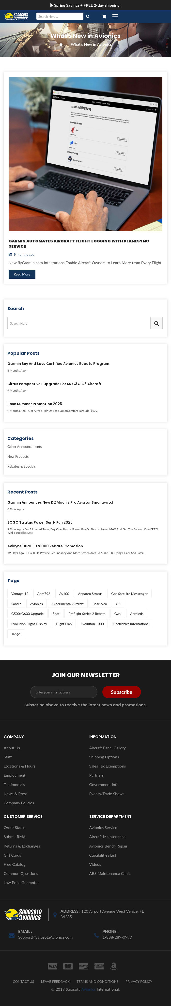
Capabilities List (102, 855)
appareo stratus (90, 594)
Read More (22, 274)
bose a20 (100, 604)
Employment (14, 775)
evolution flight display (29, 624)
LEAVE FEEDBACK (55, 981)
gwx (117, 613)
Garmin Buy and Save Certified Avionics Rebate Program (58, 364)
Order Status (15, 827)
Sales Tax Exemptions (107, 766)
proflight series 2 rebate (87, 613)
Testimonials (14, 784)
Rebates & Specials (21, 466)
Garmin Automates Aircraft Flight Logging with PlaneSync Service (79, 244)
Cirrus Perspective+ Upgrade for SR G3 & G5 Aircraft (54, 384)
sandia (16, 604)
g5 (118, 604)
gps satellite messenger (129, 594)
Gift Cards (12, 855)
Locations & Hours (19, 766)
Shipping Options (104, 756)
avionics (36, 604)
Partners (96, 775)
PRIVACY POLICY (138, 981)
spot (55, 613)
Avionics (88, 989)
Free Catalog (14, 864)
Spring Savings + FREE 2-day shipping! (85, 5)
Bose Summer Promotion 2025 (34, 404)
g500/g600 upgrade (27, 613)
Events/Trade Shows (106, 793)
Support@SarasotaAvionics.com (45, 937)
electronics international (131, 624)
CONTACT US (23, 981)
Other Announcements (24, 447)
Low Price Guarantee (22, 882)
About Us (12, 747)
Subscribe (121, 692)
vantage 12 (19, 594)
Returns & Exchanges (22, 846)
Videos (95, 864)
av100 (64, 594)
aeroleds (136, 613)
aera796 (43, 594)
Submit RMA (15, 836)
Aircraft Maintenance (107, 836)
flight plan (64, 624)
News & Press (16, 793)
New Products (18, 456)
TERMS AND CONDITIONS (98, 981)
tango (15, 634)
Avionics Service (103, 827)
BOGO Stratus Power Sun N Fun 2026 (40, 522)
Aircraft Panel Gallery (107, 747)
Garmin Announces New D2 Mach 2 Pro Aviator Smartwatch (60, 502)
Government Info (104, 784)
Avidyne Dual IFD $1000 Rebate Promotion (45, 546)
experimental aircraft (68, 604)
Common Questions (21, 873)
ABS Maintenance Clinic (110, 873)
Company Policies (19, 802)
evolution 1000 (92, 624)
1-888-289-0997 (117, 937)
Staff (8, 756)
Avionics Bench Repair (108, 846)
